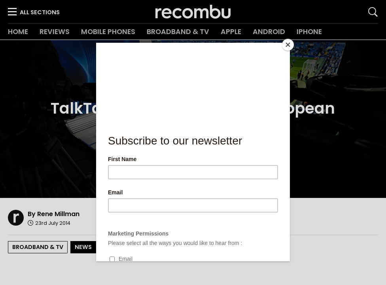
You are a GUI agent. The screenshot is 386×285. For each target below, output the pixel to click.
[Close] (288, 45)
